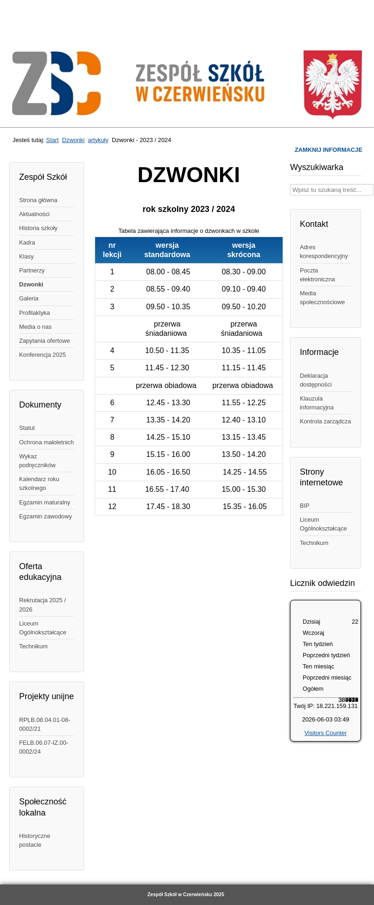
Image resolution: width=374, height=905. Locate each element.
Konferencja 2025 (42, 354)
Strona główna (38, 200)
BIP (305, 505)
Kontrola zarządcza (325, 421)
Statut (27, 427)
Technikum (33, 646)
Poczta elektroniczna (317, 275)
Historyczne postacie (34, 840)
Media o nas (35, 326)
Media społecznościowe (322, 298)
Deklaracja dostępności (316, 380)
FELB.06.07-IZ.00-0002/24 (43, 747)
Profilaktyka (34, 312)
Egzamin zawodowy (45, 516)
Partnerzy (32, 270)
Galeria (28, 298)
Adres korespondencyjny (324, 251)
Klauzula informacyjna (317, 403)
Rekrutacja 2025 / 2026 (42, 604)
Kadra (27, 242)
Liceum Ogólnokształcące (42, 628)
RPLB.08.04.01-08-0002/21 (44, 724)
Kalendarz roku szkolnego (39, 483)
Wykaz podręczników (37, 461)
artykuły (98, 139)
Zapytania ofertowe (44, 340)
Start (52, 139)
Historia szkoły (38, 228)
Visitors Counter (326, 732)
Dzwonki (73, 139)
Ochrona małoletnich (46, 442)
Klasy (26, 256)
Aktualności (34, 214)
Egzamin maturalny (44, 502)
